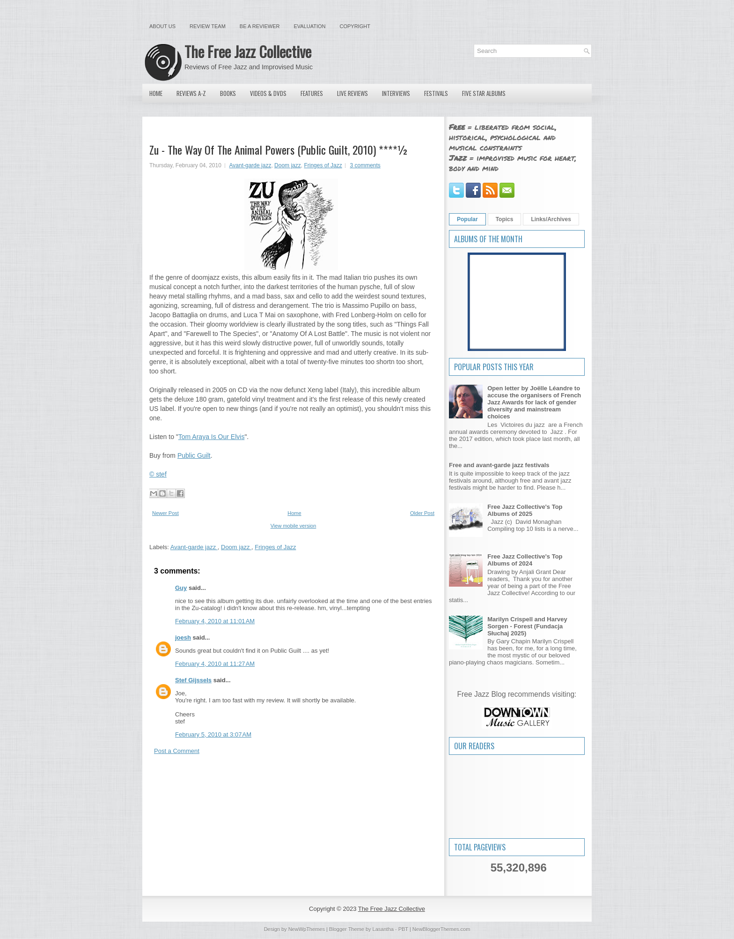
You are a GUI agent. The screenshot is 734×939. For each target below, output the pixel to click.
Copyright (355, 26)
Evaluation (309, 26)
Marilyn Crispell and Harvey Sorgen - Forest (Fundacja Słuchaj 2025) (527, 626)
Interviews (396, 93)
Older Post (422, 513)
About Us (162, 26)
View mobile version (293, 526)
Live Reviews (352, 93)
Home (155, 93)
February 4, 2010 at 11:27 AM (215, 663)
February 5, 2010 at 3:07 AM (213, 734)
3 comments (365, 165)
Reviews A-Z (191, 93)
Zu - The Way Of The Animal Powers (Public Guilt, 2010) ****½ (278, 149)
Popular (467, 219)
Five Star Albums (484, 93)
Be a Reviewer (260, 26)
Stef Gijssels (193, 680)
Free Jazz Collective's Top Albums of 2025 (524, 510)
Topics (505, 219)
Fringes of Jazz (323, 165)
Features (312, 93)
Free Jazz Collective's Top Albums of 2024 (524, 560)
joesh (183, 637)
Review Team (208, 26)
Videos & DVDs (268, 93)
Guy (181, 587)
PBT (403, 929)
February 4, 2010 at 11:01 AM (215, 621)
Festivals (436, 93)
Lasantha (383, 929)
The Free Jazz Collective (247, 51)
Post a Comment (176, 750)
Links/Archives (551, 219)
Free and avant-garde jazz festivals (499, 465)
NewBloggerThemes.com (441, 929)
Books (228, 93)
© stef (158, 474)
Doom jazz (287, 165)
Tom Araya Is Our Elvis (211, 436)
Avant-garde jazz (250, 165)
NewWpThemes (306, 929)
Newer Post (165, 513)
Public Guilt (194, 455)
